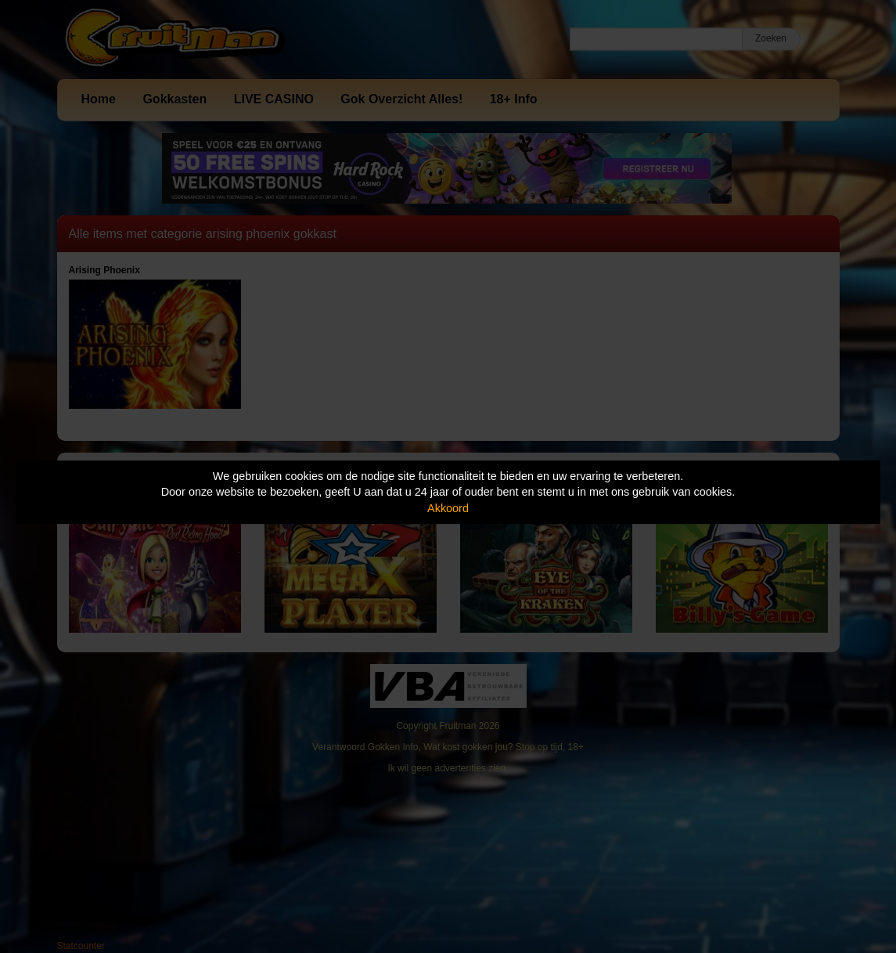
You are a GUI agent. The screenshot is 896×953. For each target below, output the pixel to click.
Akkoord (448, 508)
